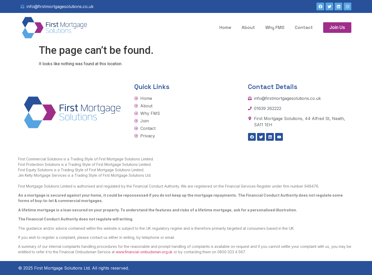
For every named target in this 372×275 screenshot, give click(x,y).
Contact (304, 27)
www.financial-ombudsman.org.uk (144, 252)
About (248, 27)
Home (225, 27)
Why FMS (274, 27)
